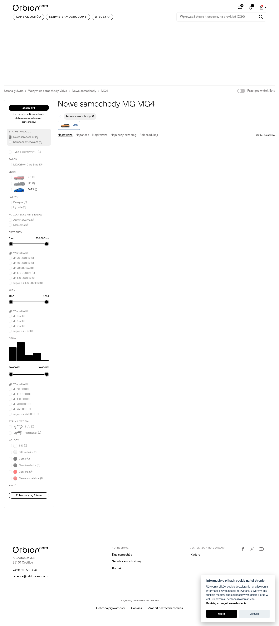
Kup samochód (122, 554)
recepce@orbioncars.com (30, 576)
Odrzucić (254, 613)
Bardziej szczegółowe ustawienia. (226, 603)
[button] (262, 7)
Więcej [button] (100, 17)
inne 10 (12, 486)
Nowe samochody (84, 91)
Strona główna (13, 91)
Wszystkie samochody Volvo (47, 91)
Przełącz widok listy (261, 90)
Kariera (195, 554)
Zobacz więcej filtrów (29, 495)
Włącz (221, 613)
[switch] (241, 91)
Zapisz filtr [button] (28, 107)
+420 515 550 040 (25, 570)
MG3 (25, 189)
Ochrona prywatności (110, 608)
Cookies (136, 608)
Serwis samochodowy (127, 561)
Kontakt (117, 568)
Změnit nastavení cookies (165, 608)
